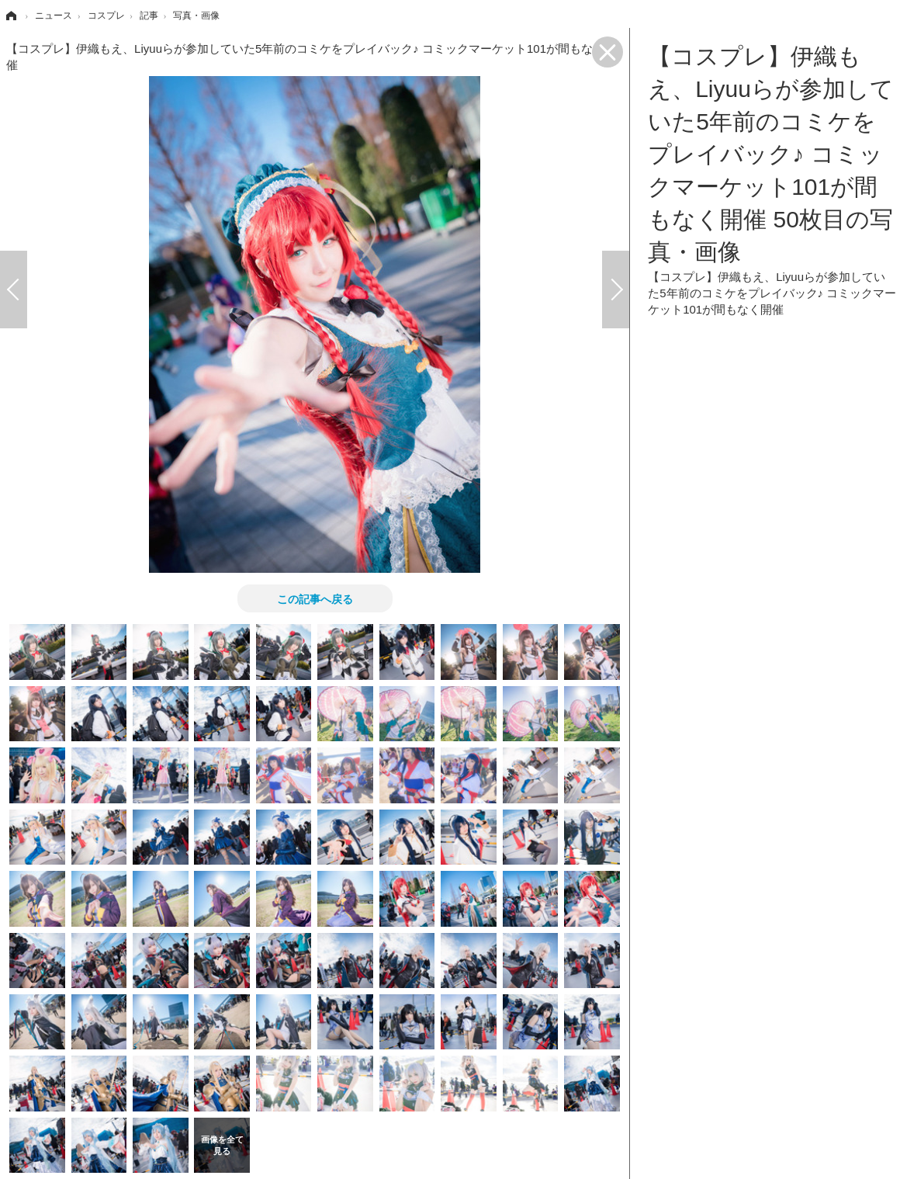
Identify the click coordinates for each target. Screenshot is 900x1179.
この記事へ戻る (315, 598)
